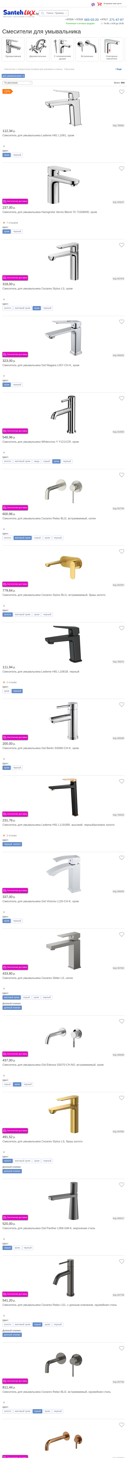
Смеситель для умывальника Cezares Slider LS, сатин (37, 978)
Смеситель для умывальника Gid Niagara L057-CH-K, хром (40, 365)
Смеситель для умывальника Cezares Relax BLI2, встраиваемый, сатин (49, 518)
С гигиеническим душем (62, 57)
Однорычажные (13, 56)
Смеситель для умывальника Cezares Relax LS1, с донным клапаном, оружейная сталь (59, 1304)
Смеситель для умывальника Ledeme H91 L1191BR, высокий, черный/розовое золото (58, 824)
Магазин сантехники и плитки (19, 16)
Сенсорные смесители (111, 57)
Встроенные (87, 56)
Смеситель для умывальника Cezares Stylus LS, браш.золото (42, 1141)
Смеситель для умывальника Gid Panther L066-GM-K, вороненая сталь (48, 1228)
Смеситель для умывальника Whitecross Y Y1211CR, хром (40, 441)
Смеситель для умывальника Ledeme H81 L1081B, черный (40, 671)
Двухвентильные (37, 56)
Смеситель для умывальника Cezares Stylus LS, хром (37, 288)
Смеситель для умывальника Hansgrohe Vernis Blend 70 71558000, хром (49, 212)
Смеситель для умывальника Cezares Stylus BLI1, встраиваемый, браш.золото (54, 595)
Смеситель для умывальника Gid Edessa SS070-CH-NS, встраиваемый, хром (53, 1064)
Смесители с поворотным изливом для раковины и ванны (33, 69)
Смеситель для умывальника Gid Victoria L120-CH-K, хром (40, 901)
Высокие (70, 69)
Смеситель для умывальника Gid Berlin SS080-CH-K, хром (40, 748)
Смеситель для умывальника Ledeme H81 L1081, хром (38, 135)
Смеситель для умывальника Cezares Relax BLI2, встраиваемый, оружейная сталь (56, 1391)
